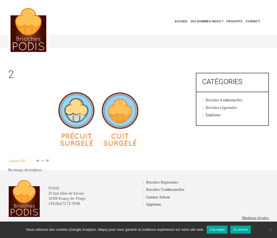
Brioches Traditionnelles (165, 189)
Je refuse (240, 229)
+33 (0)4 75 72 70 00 (64, 203)
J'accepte (217, 229)
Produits (234, 21)
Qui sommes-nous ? (206, 21)
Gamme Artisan (158, 197)
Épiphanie (213, 114)
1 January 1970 (17, 161)
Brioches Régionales (162, 182)
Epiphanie (153, 204)
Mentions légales (255, 217)
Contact (253, 21)
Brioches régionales (221, 107)
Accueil (181, 21)
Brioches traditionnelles (224, 100)
